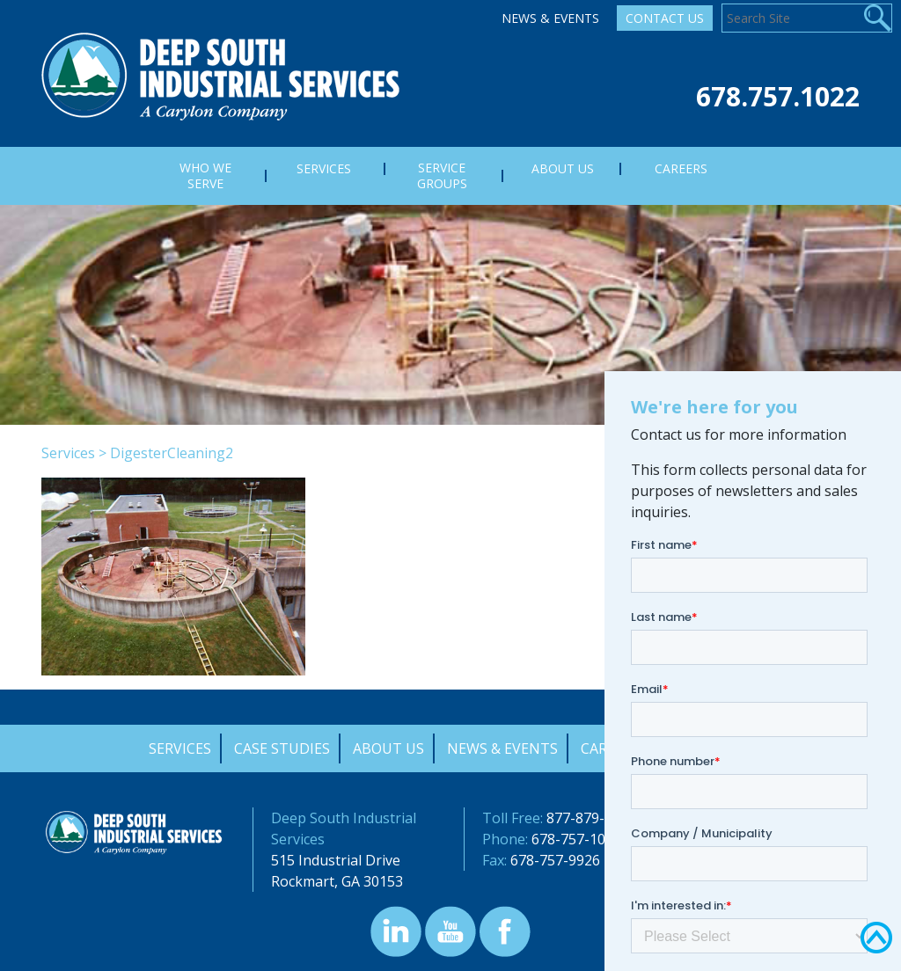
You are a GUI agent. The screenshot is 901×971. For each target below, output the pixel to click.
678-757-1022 (576, 839)
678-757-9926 (555, 860)
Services (68, 453)
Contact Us (665, 18)
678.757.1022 (778, 96)
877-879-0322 (591, 818)
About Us (388, 748)
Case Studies (282, 748)
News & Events (550, 18)
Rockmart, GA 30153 (337, 881)
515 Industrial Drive (335, 860)
